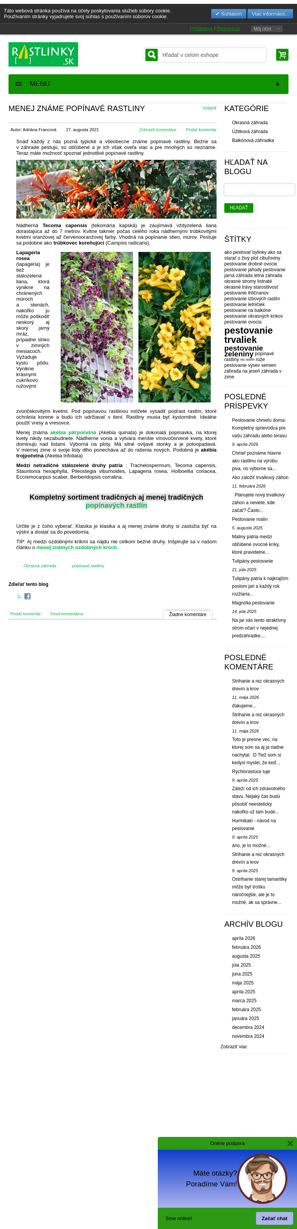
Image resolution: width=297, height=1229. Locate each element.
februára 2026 (246, 947)
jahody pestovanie (266, 269)
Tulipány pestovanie (252, 561)
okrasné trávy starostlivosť (251, 287)
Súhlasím (231, 14)
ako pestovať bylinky (245, 252)
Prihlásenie (201, 28)
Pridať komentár (201, 129)
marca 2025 (244, 1000)
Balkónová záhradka (253, 140)
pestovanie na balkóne (247, 310)
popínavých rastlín (116, 505)
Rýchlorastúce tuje (251, 771)
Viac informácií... (270, 14)
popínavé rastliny (88, 565)
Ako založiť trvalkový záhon (260, 477)
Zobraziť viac (233, 1046)
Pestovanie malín (250, 519)
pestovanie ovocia (242, 322)
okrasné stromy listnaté (248, 281)
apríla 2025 (243, 991)
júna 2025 (242, 974)
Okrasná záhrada (40, 565)
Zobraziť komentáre (157, 129)
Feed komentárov (67, 613)
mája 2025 (243, 983)
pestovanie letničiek (244, 304)
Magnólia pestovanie (253, 603)
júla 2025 (241, 965)
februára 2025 (246, 1009)
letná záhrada (268, 275)
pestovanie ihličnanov (246, 293)
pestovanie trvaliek (248, 335)
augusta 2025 (246, 956)
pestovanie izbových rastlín (252, 298)
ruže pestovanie (244, 362)
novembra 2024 (248, 1036)
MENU (148, 84)
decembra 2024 (248, 1027)
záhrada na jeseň (242, 371)
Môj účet (262, 29)
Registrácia (228, 28)
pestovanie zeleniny (243, 351)
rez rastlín (247, 359)
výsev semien (262, 365)
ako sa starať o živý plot (253, 255)
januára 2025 (245, 1018)
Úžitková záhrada (250, 131)
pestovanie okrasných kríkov (253, 316)
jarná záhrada (238, 275)
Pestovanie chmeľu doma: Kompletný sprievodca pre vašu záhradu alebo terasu (259, 428)
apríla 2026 (243, 938)
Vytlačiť (210, 108)
